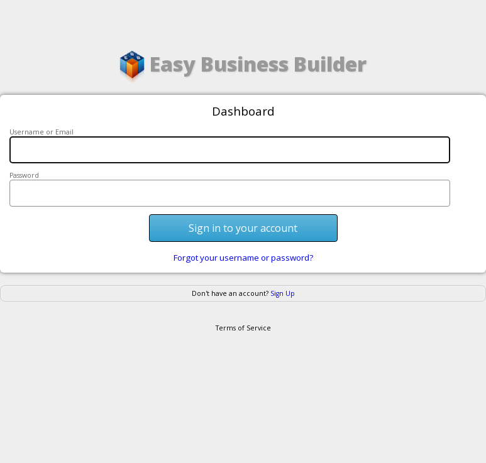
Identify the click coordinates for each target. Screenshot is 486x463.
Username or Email (41, 132)
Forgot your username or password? (243, 257)
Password (24, 175)
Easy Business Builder (243, 66)
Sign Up (282, 293)
